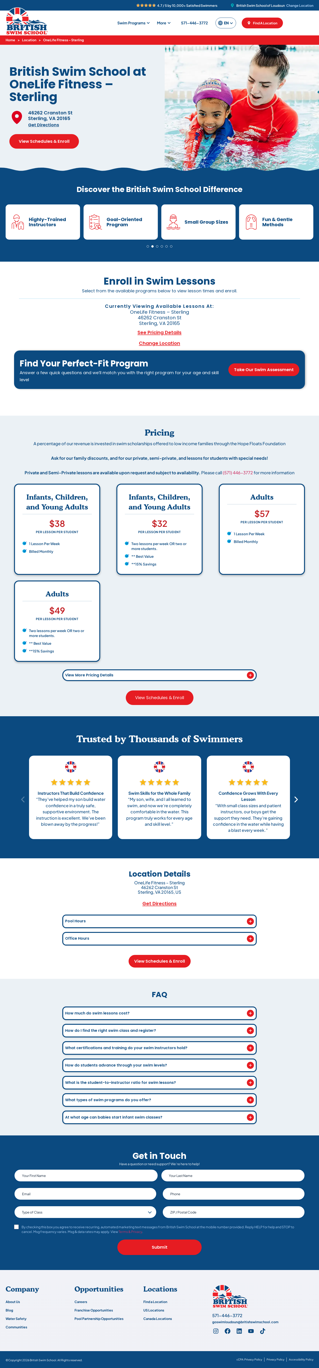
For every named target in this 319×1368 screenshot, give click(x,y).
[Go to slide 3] (157, 246)
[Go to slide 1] (148, 246)
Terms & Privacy (130, 1231)
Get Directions (43, 125)
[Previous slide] (23, 799)
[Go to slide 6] (171, 246)
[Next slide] (295, 799)
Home (10, 40)
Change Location (299, 5)
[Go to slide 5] (166, 246)
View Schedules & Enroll (44, 141)
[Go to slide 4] (162, 246)
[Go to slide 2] (152, 246)
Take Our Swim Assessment (264, 370)
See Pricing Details (159, 332)
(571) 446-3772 (238, 472)
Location (29, 40)
